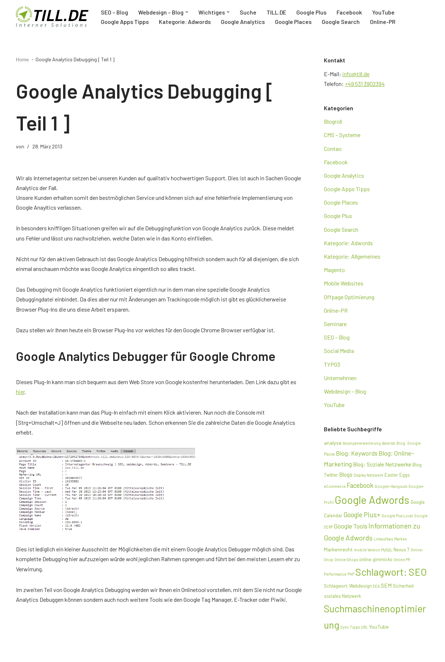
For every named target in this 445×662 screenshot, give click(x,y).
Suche (248, 12)
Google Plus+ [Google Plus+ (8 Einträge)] (361, 514)
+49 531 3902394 (365, 83)
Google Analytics (243, 21)
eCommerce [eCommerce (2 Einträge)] (335, 486)
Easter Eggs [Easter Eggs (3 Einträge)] (397, 475)
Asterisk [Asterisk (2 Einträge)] (388, 443)
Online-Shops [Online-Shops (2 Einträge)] (346, 559)
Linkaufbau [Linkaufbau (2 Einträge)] (383, 538)
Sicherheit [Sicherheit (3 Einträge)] (403, 586)
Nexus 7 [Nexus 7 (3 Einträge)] (401, 549)
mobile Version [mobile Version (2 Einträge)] (367, 549)
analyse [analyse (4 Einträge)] (333, 443)
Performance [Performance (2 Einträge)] (335, 574)
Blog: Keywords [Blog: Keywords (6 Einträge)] (357, 453)
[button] (186, 12)
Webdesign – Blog (345, 391)
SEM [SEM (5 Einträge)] (386, 585)
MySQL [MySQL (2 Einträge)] (386, 549)
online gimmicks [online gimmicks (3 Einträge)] (375, 559)
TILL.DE (276, 12)
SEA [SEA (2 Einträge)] (376, 586)
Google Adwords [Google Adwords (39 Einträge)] (372, 499)
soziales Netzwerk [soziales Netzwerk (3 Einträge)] (342, 596)
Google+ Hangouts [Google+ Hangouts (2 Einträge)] (391, 486)
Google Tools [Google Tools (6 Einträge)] (350, 526)
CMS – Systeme (342, 134)
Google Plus (311, 12)
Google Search (341, 21)
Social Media (339, 350)
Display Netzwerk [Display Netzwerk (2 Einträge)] (368, 475)
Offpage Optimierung (349, 296)
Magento (334, 269)
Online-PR (382, 21)
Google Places (293, 21)
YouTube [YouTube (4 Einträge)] (379, 627)
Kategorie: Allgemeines (352, 256)
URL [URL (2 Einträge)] (364, 627)
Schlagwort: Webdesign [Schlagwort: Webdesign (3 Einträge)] (348, 586)
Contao (333, 148)
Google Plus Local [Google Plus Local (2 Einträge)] (397, 515)
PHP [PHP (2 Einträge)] (350, 574)
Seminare (335, 323)
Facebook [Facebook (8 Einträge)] (360, 485)
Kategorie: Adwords (185, 21)
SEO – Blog (114, 12)
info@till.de (356, 73)
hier (20, 391)
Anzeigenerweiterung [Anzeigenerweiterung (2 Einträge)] (362, 443)
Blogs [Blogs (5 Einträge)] (346, 474)
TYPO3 (332, 364)
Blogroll (333, 121)
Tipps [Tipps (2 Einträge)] (355, 627)
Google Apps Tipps (125, 21)
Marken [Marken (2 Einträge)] (400, 538)
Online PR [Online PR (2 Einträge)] (402, 559)
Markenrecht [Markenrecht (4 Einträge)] (338, 549)
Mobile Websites (343, 283)
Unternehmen (340, 377)
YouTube (383, 12)
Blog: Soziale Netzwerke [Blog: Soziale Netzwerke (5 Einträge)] (382, 464)
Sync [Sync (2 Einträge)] (345, 627)
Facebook (349, 12)
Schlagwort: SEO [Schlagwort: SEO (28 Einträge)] (391, 571)
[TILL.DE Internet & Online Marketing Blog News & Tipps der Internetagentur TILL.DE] (52, 17)
